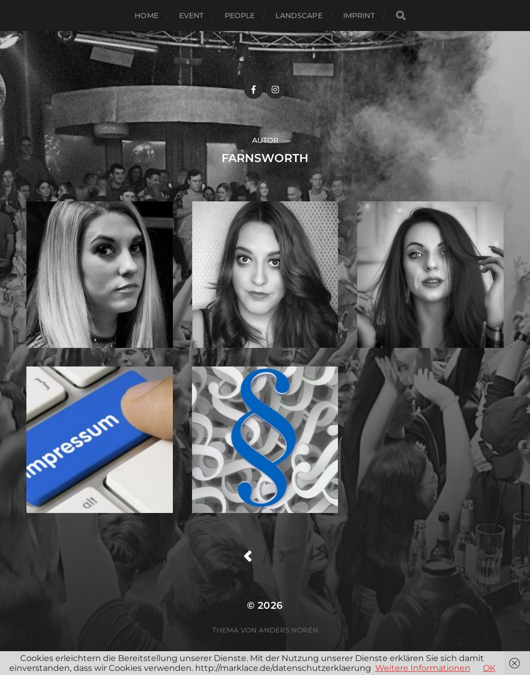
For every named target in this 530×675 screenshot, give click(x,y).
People (240, 15)
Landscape (298, 15)
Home (146, 15)
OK (489, 668)
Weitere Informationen (422, 668)
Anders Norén (288, 630)
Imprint (359, 15)
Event (191, 15)
